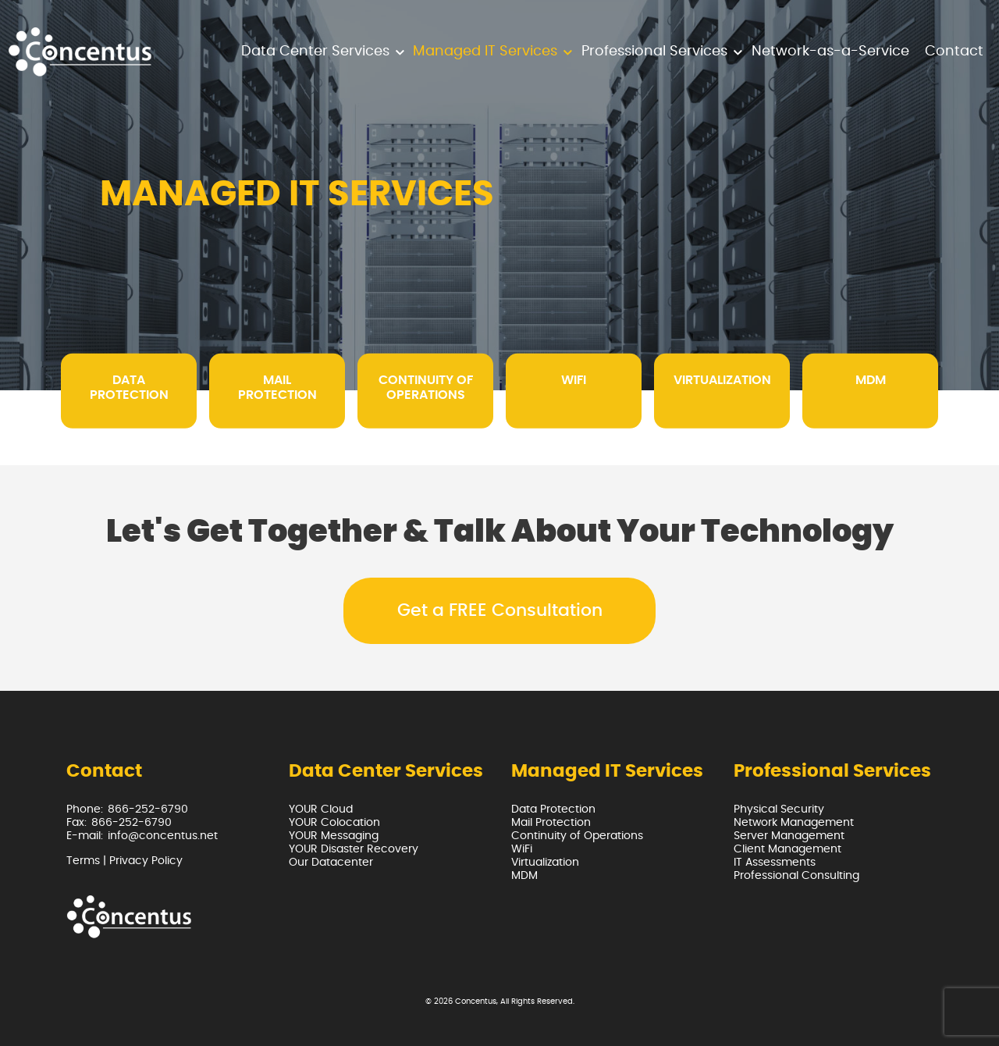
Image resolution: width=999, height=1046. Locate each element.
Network (794, 822)
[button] (400, 51)
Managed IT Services (485, 51)
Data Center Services (315, 51)
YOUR (321, 809)
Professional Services (654, 51)
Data (553, 809)
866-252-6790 (148, 809)
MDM (524, 875)
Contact (954, 51)
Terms (83, 861)
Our (331, 862)
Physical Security (779, 809)
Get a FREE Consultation (500, 610)
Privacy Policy (146, 861)
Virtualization (545, 862)
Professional (796, 875)
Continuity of (577, 836)
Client (787, 849)
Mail (551, 822)
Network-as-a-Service (830, 51)
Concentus (475, 1001)
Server (789, 836)
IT (775, 862)
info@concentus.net (163, 836)
